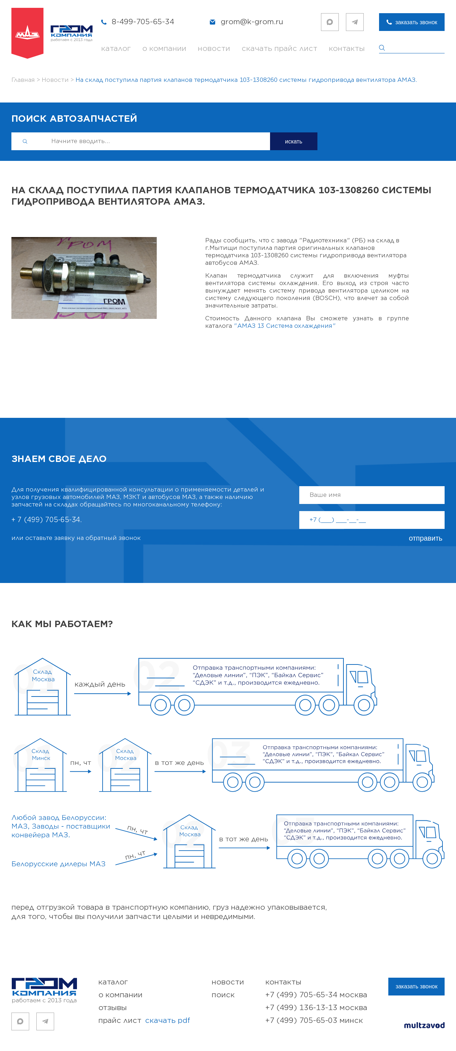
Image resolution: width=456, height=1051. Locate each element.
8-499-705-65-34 (143, 21)
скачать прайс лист (279, 48)
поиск (223, 994)
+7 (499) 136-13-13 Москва (316, 1007)
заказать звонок (416, 22)
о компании (164, 48)
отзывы (112, 1007)
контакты (347, 48)
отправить (425, 538)
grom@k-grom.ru (252, 21)
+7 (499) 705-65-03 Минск (314, 1020)
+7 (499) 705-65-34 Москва (316, 994)
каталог (116, 48)
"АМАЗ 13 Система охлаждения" (285, 326)
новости (214, 48)
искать (293, 141)
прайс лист (144, 1020)
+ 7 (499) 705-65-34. (46, 520)
